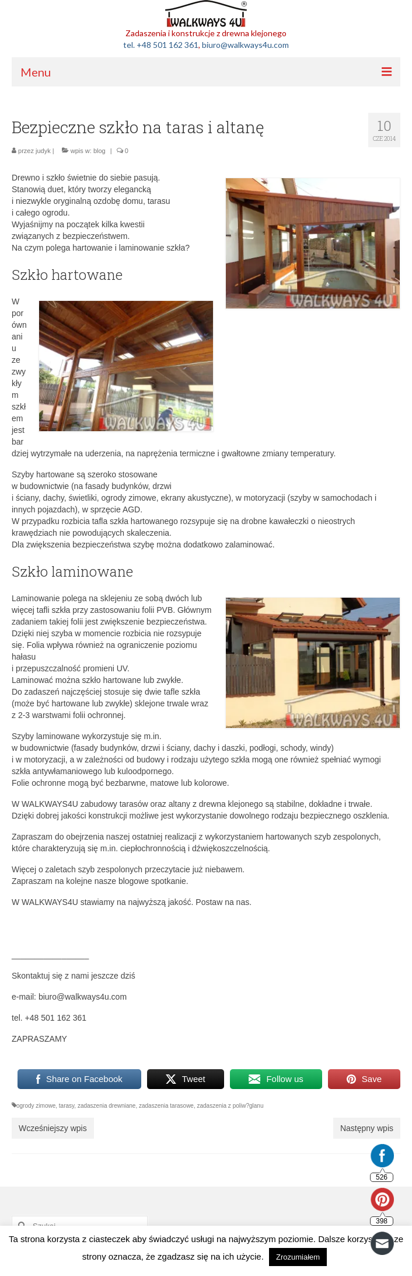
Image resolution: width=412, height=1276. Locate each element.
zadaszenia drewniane (107, 1105)
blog (99, 150)
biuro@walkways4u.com (245, 45)
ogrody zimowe (35, 1105)
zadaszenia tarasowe (166, 1105)
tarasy (67, 1105)
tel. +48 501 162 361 (160, 45)
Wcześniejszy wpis (53, 1128)
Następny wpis (366, 1128)
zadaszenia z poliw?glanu (230, 1105)
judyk (43, 150)
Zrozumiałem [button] (298, 1257)
